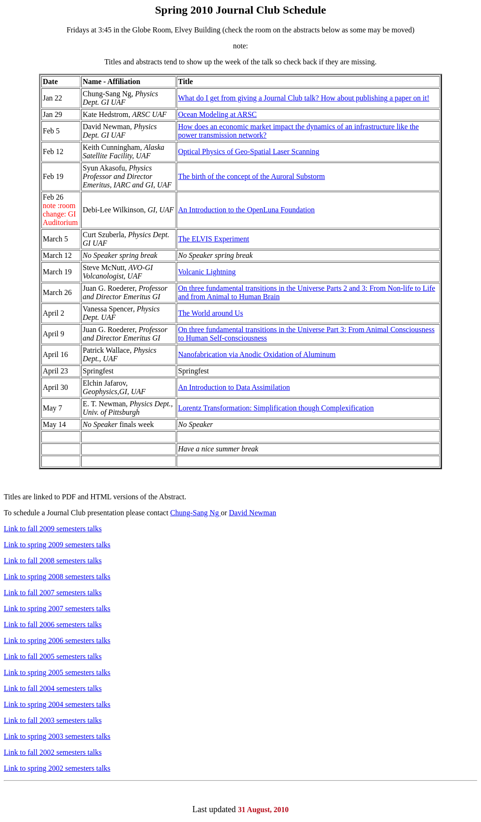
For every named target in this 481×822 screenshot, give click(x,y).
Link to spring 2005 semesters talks (57, 672)
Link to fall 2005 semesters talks (52, 656)
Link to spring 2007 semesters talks (57, 609)
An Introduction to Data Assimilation (234, 387)
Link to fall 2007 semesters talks (52, 593)
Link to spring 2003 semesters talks (57, 736)
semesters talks (78, 624)
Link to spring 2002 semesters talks (57, 768)
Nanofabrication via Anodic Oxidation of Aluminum (257, 354)
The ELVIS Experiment (213, 239)
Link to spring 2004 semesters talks (57, 704)
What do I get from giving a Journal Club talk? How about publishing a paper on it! (303, 98)
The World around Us (210, 313)
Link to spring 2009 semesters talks (57, 545)
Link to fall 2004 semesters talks (52, 688)
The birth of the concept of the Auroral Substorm (251, 176)
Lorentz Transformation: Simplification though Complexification (276, 408)
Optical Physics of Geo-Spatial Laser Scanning (248, 151)
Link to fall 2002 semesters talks (52, 752)
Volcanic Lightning (207, 272)
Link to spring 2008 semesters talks (57, 577)
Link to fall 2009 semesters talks (52, 529)
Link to (15, 624)
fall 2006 (41, 624)
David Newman (252, 513)
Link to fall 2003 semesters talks (52, 720)
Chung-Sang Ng (195, 513)
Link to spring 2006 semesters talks (57, 640)
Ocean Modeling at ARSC (217, 114)
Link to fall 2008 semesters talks (52, 561)
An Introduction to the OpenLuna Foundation (246, 210)
